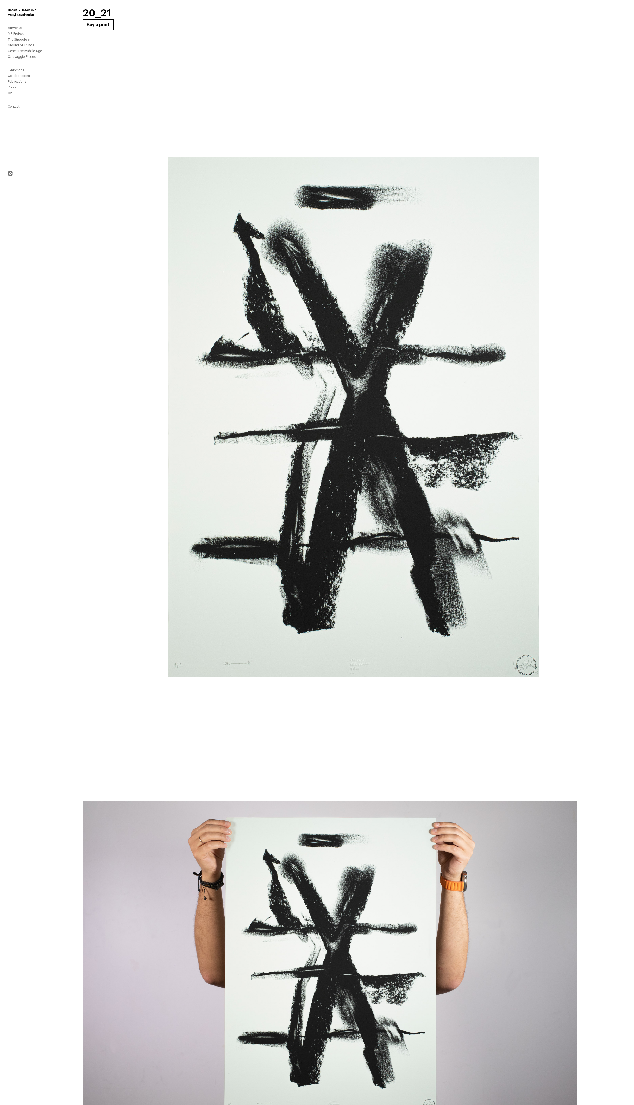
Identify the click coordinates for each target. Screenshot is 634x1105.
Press (12, 87)
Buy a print (98, 24)
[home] (18, 8)
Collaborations (19, 76)
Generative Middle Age (25, 51)
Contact (14, 106)
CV (10, 93)
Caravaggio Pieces (22, 57)
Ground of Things (21, 45)
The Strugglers (19, 39)
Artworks (15, 28)
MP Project (16, 33)
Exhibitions (16, 70)
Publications (17, 82)
